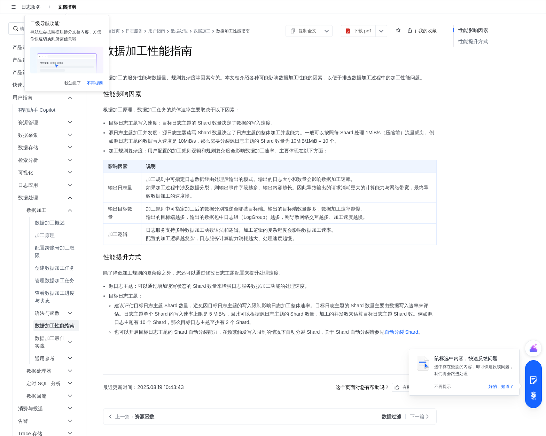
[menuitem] (43, 110)
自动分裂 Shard (401, 332)
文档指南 (67, 7)
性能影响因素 (473, 30)
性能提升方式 (473, 41)
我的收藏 (428, 30)
